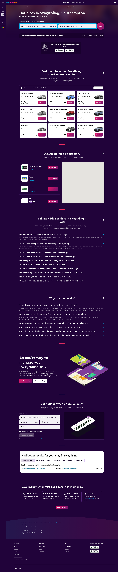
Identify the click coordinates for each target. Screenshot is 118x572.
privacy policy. (49, 434)
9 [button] (56, 46)
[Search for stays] (3, 11)
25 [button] (36, 58)
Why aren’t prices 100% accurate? (62, 529)
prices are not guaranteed (55, 517)
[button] (3, 2)
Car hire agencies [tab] (27, 456)
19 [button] (40, 54)
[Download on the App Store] (94, 546)
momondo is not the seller (62, 523)
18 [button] (36, 54)
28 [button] (48, 58)
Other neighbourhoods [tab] (53, 456)
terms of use (40, 434)
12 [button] (40, 50)
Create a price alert (89, 494)
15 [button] (52, 50)
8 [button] (52, 46)
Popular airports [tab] (67, 456)
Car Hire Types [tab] (40, 456)
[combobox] (24, 21)
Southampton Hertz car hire (69, 464)
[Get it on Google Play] (94, 542)
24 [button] (32, 58)
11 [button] (36, 50)
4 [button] (36, 46)
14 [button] (48, 50)
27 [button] (44, 58)
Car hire (21, 6)
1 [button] (65, 42)
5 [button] (40, 46)
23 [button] (56, 54)
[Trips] (3, 23)
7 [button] (48, 46)
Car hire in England (45, 6)
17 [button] (32, 54)
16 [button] (56, 50)
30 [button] (56, 58)
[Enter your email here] (41, 423)
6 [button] (44, 46)
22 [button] (52, 54)
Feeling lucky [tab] (79, 456)
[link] (42, 98)
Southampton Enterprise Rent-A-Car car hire (33, 464)
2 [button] (56, 42)
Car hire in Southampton (57, 6)
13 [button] (44, 50)
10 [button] (32, 50)
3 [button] (32, 46)
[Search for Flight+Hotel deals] (3, 18)
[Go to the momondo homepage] (11, 2)
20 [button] (44, 54)
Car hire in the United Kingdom (32, 6)
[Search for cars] (3, 14)
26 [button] (40, 58)
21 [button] (48, 54)
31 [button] (32, 62)
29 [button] (52, 58)
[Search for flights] (3, 7)
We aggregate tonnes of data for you (62, 526)
